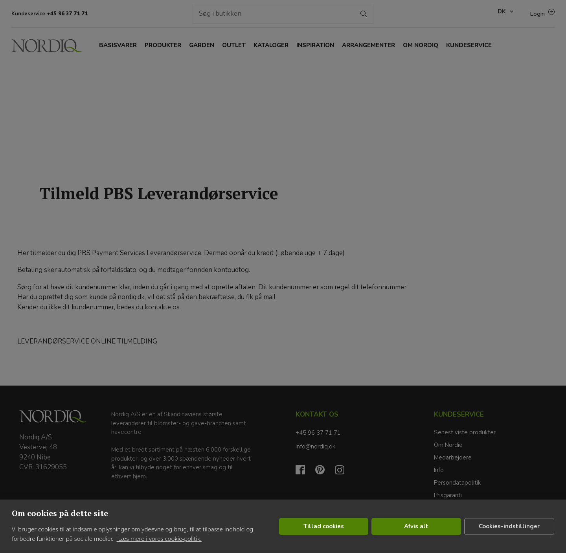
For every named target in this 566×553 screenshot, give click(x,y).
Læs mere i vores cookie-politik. (158, 538)
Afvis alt (416, 526)
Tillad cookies (323, 526)
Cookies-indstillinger (509, 526)
